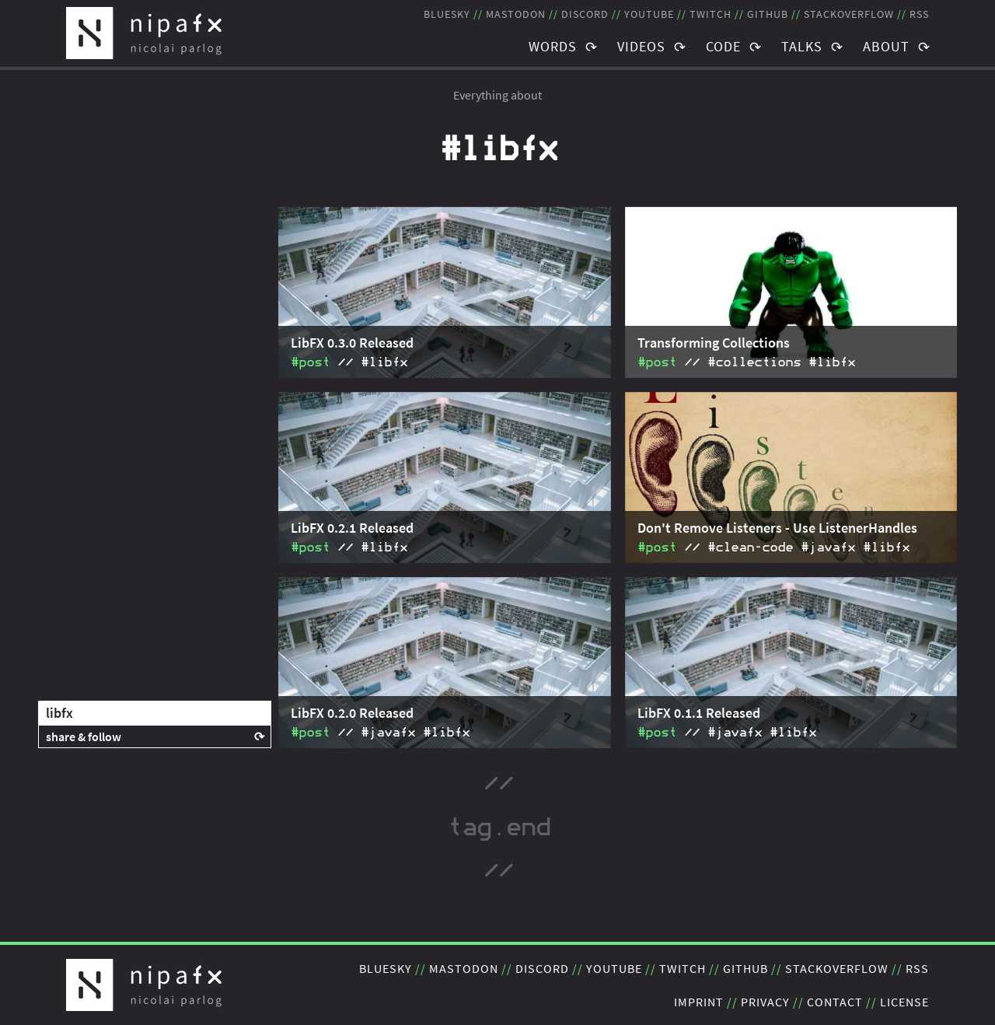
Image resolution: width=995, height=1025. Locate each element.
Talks (801, 46)
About (886, 46)
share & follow (83, 736)
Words (553, 46)
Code (723, 46)
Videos (641, 46)
